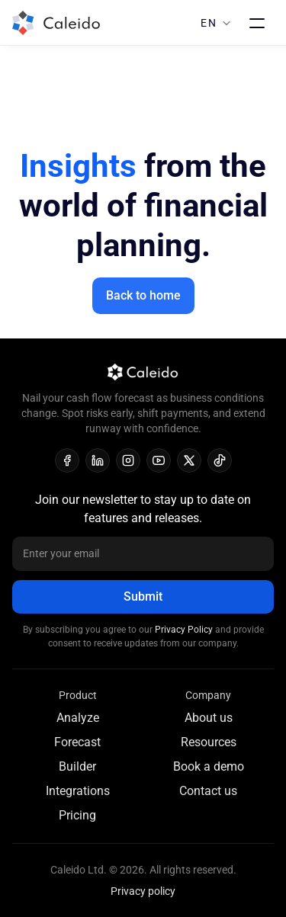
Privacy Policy (185, 629)
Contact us (208, 791)
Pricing (77, 815)
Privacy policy (143, 891)
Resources (208, 742)
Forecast (77, 742)
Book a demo (208, 766)
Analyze (77, 717)
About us (209, 717)
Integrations (78, 791)
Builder (77, 766)
